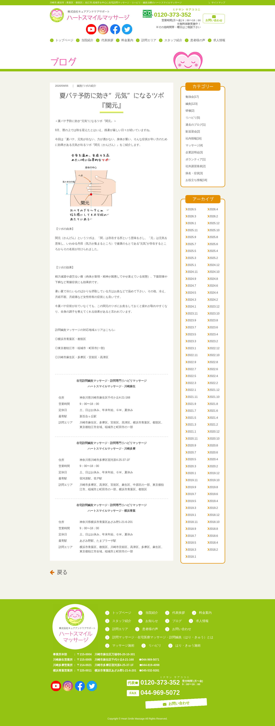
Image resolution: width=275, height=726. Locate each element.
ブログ (173, 621)
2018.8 (212, 528)
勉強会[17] (192, 96)
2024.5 (191, 292)
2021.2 (212, 424)
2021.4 (212, 417)
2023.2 (212, 341)
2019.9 (191, 487)
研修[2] (190, 110)
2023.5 (191, 334)
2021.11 (192, 396)
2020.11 (192, 438)
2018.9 (191, 528)
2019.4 (212, 501)
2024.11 (192, 271)
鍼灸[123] (191, 103)
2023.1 (191, 348)
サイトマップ (218, 2)
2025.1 (191, 264)
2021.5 (191, 417)
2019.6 (212, 494)
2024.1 (191, 306)
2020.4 (212, 459)
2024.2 (212, 299)
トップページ (61, 40)
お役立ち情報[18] (196, 180)
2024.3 (191, 299)
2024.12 (213, 264)
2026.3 (191, 216)
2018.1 (191, 556)
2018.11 (192, 521)
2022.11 (192, 355)
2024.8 (212, 278)
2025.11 (192, 230)
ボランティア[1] (196, 159)
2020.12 (213, 431)
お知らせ (148, 621)
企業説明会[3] (194, 152)
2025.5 (191, 250)
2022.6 (212, 369)
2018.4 (212, 542)
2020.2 (212, 466)
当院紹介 (84, 40)
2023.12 (213, 306)
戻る (59, 572)
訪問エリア (146, 40)
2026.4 (212, 209)
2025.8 (212, 237)
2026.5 (191, 209)
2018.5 (191, 542)
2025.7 (191, 244)
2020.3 (191, 466)
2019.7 (191, 494)
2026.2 (212, 216)
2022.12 (213, 348)
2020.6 (212, 452)
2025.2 (212, 257)
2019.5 (191, 501)
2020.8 (212, 445)
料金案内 (124, 40)
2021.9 (191, 403)
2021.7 (191, 410)
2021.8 (212, 403)
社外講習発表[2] (196, 166)
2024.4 (212, 292)
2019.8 (212, 487)
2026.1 (191, 223)
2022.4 (212, 375)
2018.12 (213, 514)
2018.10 (213, 521)
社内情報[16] (194, 138)
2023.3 (191, 341)
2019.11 (192, 480)
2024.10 (213, 271)
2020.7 (191, 452)
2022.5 (191, 375)
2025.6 (212, 244)
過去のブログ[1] (196, 124)
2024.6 (212, 285)
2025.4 (212, 250)
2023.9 (191, 320)
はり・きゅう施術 (184, 645)
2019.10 (213, 480)
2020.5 (191, 459)
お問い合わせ (178, 629)
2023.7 (191, 327)
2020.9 (191, 445)
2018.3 (191, 549)
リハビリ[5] (193, 117)
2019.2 (212, 507)
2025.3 (191, 257)
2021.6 (212, 410)
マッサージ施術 (119, 645)
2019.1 (191, 514)
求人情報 (216, 40)
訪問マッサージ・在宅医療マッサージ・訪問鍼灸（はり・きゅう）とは (159, 637)
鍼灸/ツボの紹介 (86, 85)
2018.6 (212, 535)
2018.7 (191, 535)
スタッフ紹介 (170, 40)
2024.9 (191, 278)
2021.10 (213, 396)
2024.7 (191, 285)
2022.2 (212, 383)
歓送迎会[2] (193, 131)
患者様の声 (195, 40)
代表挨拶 (104, 40)
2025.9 (191, 237)
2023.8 (212, 320)
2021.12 (213, 389)
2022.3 (191, 383)
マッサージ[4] (194, 145)
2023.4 (212, 334)
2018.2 (212, 549)
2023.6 (212, 327)
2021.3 (191, 424)
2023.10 (213, 313)
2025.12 (213, 223)
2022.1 (191, 389)
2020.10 (213, 438)
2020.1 (191, 473)
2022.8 (212, 362)
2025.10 (213, 230)
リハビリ (151, 645)
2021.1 (191, 431)
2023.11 (192, 313)
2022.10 (213, 355)
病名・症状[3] (194, 173)
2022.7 (191, 369)
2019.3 (191, 507)
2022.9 (191, 362)
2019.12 (213, 473)
